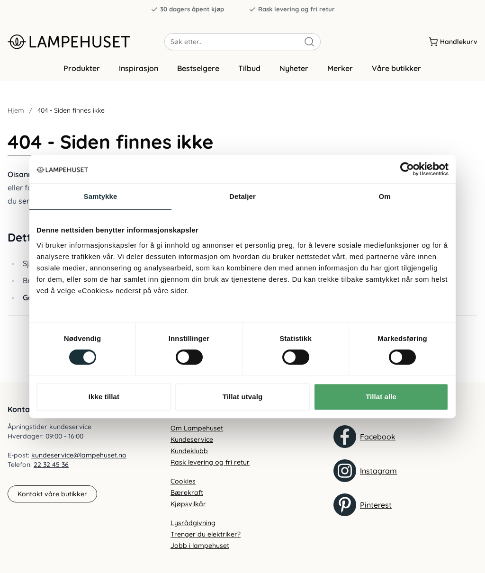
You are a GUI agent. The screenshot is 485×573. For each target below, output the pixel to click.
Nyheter (293, 72)
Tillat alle (381, 397)
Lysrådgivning (193, 523)
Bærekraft (187, 492)
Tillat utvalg (242, 397)
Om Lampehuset (197, 428)
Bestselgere (198, 72)
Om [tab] (384, 196)
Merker (340, 72)
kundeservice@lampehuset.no (78, 455)
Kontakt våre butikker (52, 494)
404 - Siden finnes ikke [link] (71, 114)
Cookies (183, 481)
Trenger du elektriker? (206, 534)
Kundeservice (192, 439)
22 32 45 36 (51, 465)
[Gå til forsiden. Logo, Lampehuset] (86, 42)
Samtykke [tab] (100, 196)
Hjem (16, 114)
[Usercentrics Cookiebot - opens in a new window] (407, 169)
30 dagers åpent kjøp (187, 9)
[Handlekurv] (453, 42)
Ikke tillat (104, 397)
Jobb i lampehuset (200, 545)
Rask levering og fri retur (292, 9)
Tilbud (249, 72)
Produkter (81, 72)
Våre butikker (396, 72)
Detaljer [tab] (242, 196)
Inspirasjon (138, 72)
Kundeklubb (189, 451)
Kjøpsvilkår (188, 504)
